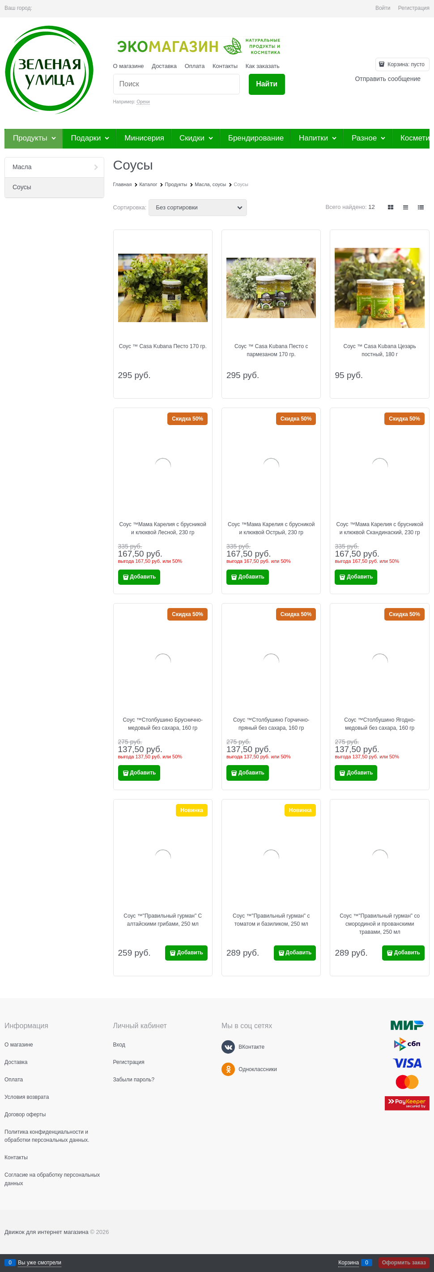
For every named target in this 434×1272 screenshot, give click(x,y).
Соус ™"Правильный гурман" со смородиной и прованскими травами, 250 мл (380, 924)
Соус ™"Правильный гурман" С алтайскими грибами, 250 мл (162, 920)
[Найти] (267, 84)
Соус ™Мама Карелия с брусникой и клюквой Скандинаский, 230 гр (379, 528)
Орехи (142, 101)
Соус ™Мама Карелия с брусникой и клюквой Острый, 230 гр (271, 528)
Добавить (143, 577)
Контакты (225, 66)
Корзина (348, 1262)
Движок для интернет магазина (46, 1232)
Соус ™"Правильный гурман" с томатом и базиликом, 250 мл (271, 920)
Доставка (164, 66)
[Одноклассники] (228, 1069)
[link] (391, 207)
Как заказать (263, 66)
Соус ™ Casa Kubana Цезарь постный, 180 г (380, 350)
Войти (383, 8)
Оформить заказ (404, 1262)
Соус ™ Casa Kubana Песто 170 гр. (163, 346)
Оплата (195, 66)
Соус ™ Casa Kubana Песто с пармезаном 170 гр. (271, 350)
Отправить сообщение (388, 78)
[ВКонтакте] (228, 1047)
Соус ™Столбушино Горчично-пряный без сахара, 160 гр (271, 724)
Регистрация (414, 8)
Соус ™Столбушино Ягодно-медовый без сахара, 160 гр (379, 724)
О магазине (128, 66)
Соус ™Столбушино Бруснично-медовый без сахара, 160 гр (163, 724)
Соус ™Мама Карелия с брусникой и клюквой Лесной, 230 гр (162, 528)
